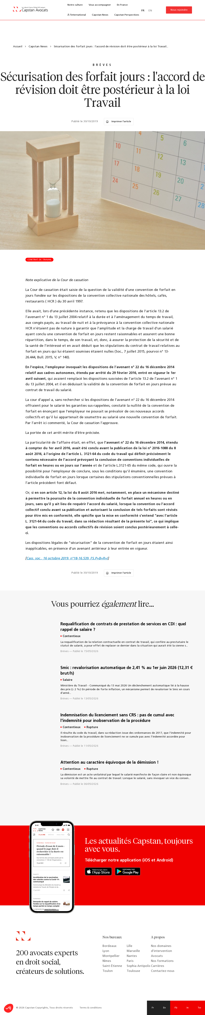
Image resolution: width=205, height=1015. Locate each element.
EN (150, 10)
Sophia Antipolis (138, 966)
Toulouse (133, 971)
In (188, 1008)
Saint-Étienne (112, 966)
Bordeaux (109, 946)
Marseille (133, 951)
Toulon (107, 971)
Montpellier (111, 956)
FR (142, 10)
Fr (153, 1008)
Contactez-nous (162, 971)
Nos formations (162, 961)
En (164, 1008)
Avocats (157, 956)
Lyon (105, 951)
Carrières (157, 966)
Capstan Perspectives (126, 15)
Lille (129, 946)
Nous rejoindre (179, 10)
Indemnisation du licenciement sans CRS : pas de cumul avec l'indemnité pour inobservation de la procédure (117, 718)
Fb (176, 1008)
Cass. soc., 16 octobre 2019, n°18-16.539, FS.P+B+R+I (67, 558)
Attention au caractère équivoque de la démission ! (109, 763)
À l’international (76, 15)
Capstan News (100, 15)
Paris (130, 961)
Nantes (132, 956)
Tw (199, 1008)
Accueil (17, 46)
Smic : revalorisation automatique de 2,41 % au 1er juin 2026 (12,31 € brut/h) (126, 671)
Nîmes (106, 961)
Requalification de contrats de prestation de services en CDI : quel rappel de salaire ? (123, 627)
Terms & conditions (90, 1008)
